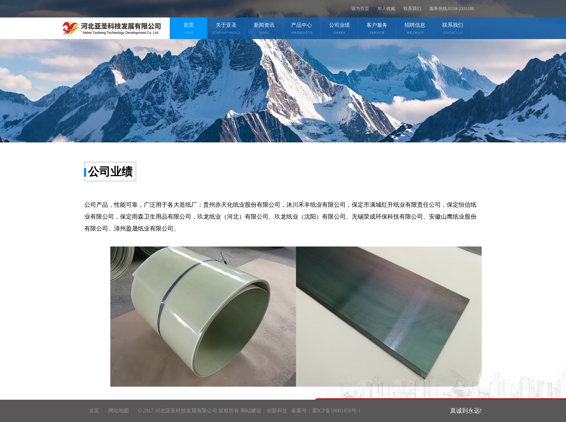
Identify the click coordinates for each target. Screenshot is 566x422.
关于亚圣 (226, 29)
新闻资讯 (264, 29)
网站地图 (118, 410)
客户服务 (377, 29)
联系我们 (412, 8)
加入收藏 (386, 8)
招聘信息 (415, 29)
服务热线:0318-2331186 (451, 8)
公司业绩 (339, 29)
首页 (188, 29)
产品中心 (302, 29)
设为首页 (360, 8)
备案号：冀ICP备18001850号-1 (326, 410)
